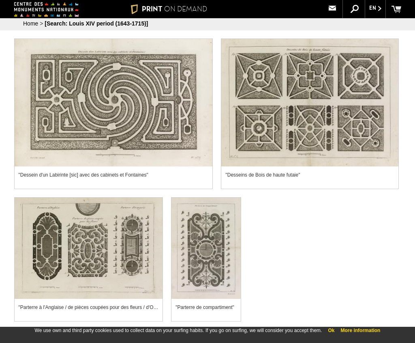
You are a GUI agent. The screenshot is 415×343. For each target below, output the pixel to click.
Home (30, 23)
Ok (331, 330)
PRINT (169, 8)
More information (360, 330)
